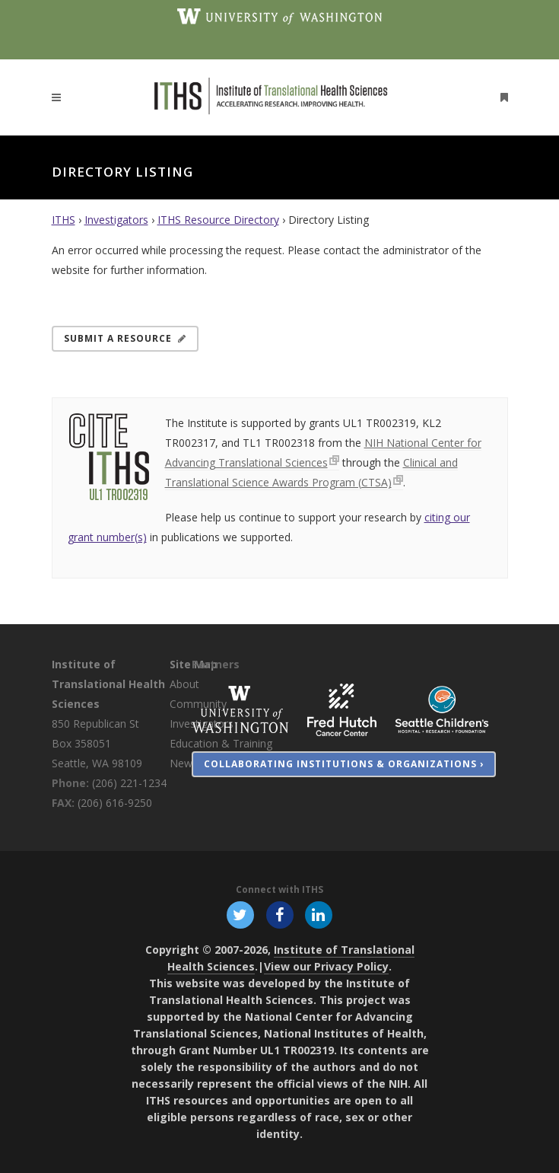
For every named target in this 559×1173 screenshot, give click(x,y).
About (184, 684)
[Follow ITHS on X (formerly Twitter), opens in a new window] (240, 913)
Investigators (116, 219)
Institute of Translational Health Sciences (108, 684)
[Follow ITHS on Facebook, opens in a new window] (279, 913)
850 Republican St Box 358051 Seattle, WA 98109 (97, 743)
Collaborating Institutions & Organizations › (344, 763)
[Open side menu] (501, 97)
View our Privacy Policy (326, 966)
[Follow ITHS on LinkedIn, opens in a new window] (318, 913)
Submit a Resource (125, 338)
